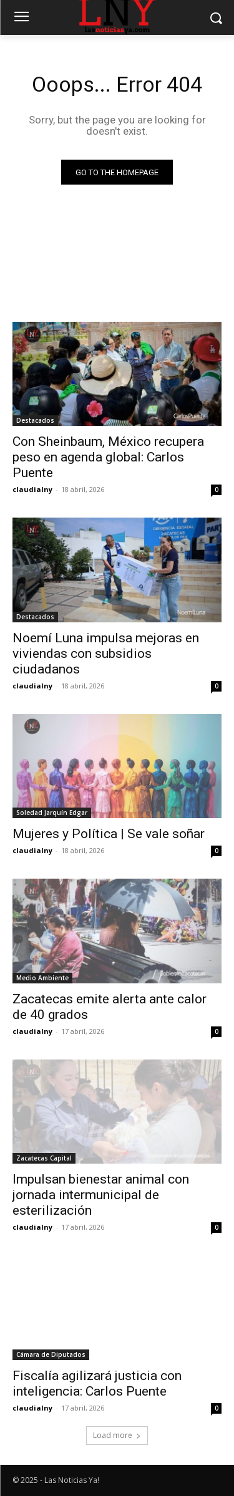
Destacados (35, 420)
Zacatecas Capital (44, 1158)
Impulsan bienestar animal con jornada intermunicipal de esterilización (100, 1195)
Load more (117, 1435)
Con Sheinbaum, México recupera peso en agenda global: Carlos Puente (108, 457)
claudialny (32, 489)
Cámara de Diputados (50, 1354)
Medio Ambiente (42, 977)
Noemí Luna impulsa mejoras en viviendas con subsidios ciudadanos (105, 653)
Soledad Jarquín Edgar (51, 812)
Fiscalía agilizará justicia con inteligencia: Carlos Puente (97, 1383)
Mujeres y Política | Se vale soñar (108, 833)
